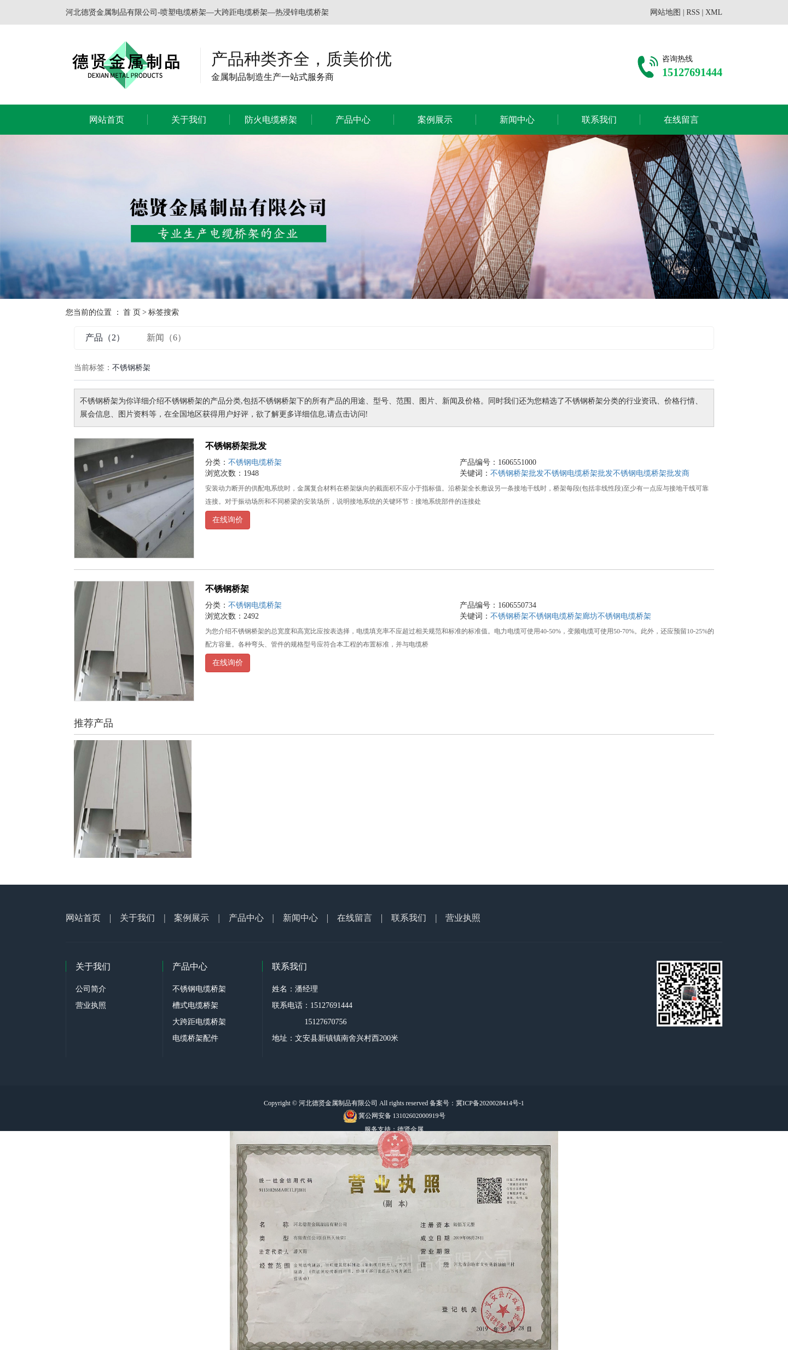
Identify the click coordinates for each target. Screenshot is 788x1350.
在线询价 (227, 520)
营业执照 (462, 917)
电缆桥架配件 (195, 1038)
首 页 (132, 312)
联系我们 (599, 119)
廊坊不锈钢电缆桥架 (616, 616)
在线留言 (681, 119)
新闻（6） (166, 337)
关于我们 (188, 119)
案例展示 (435, 119)
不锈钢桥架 (227, 588)
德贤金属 (410, 1129)
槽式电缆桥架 (195, 1005)
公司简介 (91, 989)
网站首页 (106, 119)
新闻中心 (517, 119)
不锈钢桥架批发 (235, 446)
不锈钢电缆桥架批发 (578, 473)
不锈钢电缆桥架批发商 (651, 473)
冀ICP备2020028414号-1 (490, 1103)
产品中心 (352, 119)
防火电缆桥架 (271, 119)
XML (713, 12)
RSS (693, 12)
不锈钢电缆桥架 (255, 462)
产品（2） (105, 337)
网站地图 (665, 12)
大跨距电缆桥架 (199, 1022)
